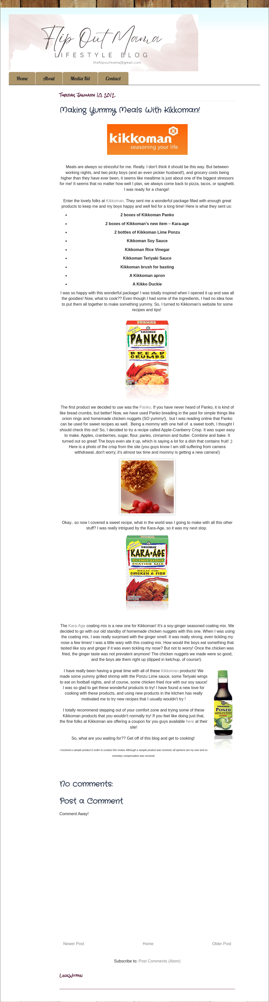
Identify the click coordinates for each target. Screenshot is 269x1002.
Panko (145, 407)
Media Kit (80, 78)
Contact (113, 78)
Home (22, 78)
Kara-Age (77, 626)
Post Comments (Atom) (159, 961)
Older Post (221, 944)
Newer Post (73, 944)
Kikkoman (115, 201)
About (49, 78)
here (190, 721)
